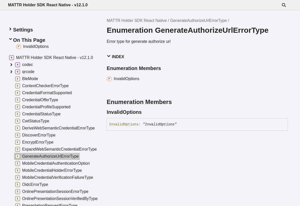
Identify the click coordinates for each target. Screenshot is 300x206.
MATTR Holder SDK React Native (137, 20)
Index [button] (115, 56)
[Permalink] (146, 112)
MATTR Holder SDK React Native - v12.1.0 (48, 5)
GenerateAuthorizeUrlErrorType (198, 20)
